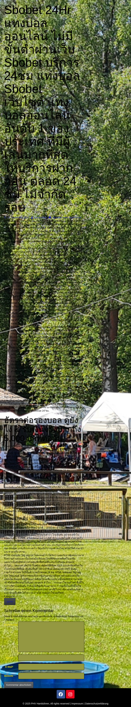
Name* (9, 657)
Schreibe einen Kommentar (65, 217)
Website (8, 676)
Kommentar (10, 624)
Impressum (77, 703)
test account (39, 217)
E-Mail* (9, 666)
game (10, 601)
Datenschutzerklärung (96, 703)
